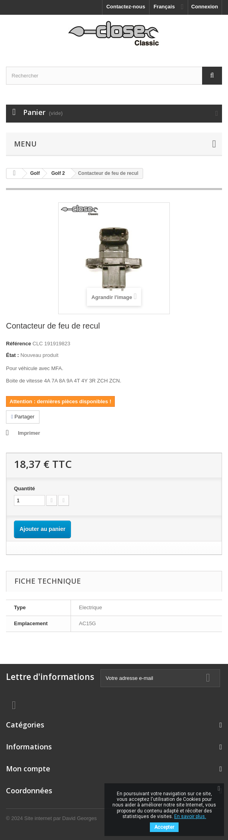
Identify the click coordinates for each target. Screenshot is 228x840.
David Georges (79, 818)
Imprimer (29, 433)
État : (12, 355)
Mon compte (28, 768)
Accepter (164, 827)
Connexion (204, 7)
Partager (22, 417)
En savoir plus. (190, 816)
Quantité (24, 488)
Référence (18, 344)
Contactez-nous (125, 7)
